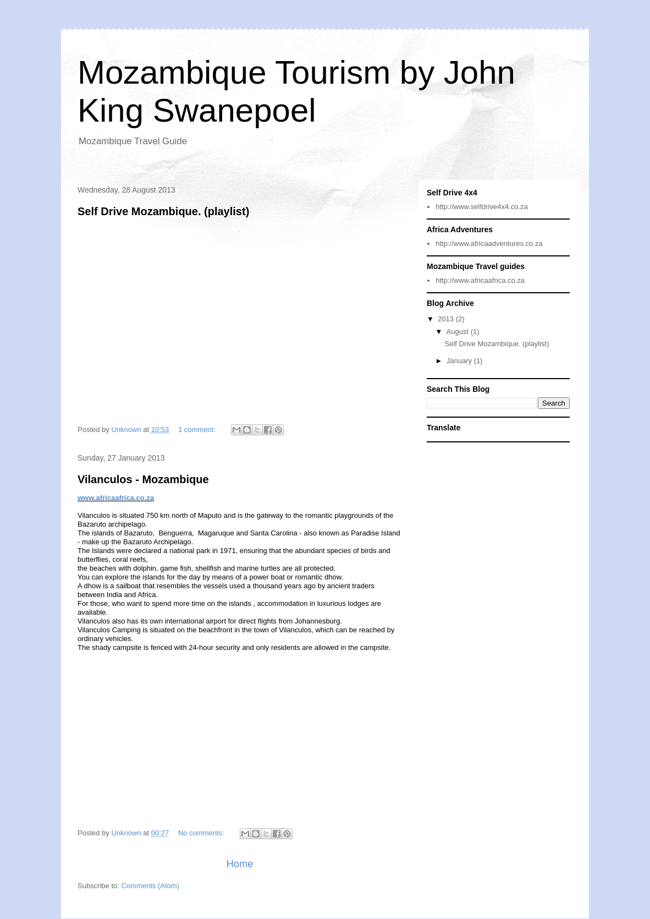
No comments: (202, 833)
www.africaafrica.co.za (116, 498)
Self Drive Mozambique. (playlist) (163, 211)
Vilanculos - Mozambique (143, 479)
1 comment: (198, 429)
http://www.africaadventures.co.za (489, 243)
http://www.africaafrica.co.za (480, 280)
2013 (447, 319)
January (460, 361)
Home (240, 863)
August (459, 331)
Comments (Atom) (150, 886)
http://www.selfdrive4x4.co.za (482, 207)
